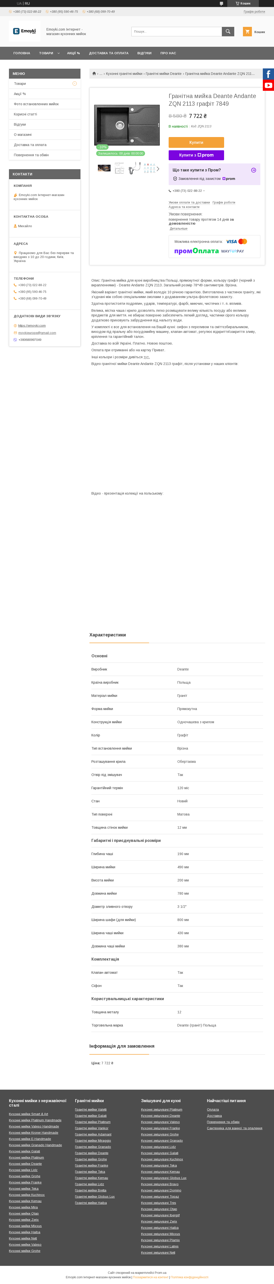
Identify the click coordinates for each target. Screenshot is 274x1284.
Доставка (214, 1116)
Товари (46, 53)
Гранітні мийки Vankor (91, 1128)
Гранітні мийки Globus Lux (95, 1196)
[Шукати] (228, 31)
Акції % (73, 53)
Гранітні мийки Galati (91, 1116)
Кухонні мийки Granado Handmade (35, 1145)
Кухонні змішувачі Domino (161, 1190)
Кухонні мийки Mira (23, 1207)
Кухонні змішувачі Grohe (160, 1134)
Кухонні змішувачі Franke (160, 1128)
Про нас (168, 53)
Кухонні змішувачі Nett (158, 1252)
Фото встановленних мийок (36, 104)
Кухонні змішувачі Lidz (158, 1147)
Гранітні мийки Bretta (90, 1190)
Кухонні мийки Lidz (23, 1170)
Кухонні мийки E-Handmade (30, 1139)
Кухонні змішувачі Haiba (160, 1228)
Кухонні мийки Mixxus (25, 1226)
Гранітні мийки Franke (91, 1165)
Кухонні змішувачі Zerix (159, 1221)
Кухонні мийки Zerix (24, 1220)
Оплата (213, 1109)
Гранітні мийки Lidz (89, 1184)
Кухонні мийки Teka (24, 1188)
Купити (196, 142)
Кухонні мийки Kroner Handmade (33, 1132)
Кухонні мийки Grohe (24, 1176)
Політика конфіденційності (189, 1277)
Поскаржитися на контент (150, 1277)
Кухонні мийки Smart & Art (28, 1114)
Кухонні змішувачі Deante (160, 1116)
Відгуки (144, 53)
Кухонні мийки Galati (24, 1151)
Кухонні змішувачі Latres (160, 1246)
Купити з (196, 155)
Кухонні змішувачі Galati (159, 1153)
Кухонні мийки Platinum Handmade (35, 1120)
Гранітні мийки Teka (90, 1172)
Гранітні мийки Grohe (91, 1159)
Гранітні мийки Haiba (91, 1203)
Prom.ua (160, 1273)
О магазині (23, 135)
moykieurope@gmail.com (37, 333)
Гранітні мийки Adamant (93, 1134)
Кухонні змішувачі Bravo (160, 1184)
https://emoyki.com (32, 325)
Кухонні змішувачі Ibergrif (160, 1215)
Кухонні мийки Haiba (24, 1232)
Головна (21, 53)
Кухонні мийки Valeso (25, 1244)
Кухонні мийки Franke (25, 1182)
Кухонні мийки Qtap (24, 1213)
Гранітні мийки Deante (164, 74)
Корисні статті (25, 114)
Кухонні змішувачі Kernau (160, 1172)
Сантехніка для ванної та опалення (234, 1128)
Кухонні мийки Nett (23, 1238)
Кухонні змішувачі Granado (162, 1140)
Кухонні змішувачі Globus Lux (164, 1178)
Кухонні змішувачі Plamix (160, 1240)
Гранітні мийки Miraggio (93, 1140)
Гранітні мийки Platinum (93, 1122)
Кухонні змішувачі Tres (158, 1203)
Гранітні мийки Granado (93, 1147)
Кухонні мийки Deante (25, 1164)
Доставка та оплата (108, 53)
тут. (147, 357)
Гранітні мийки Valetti (91, 1109)
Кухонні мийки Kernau (25, 1201)
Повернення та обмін (31, 155)
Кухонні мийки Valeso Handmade (34, 1126)
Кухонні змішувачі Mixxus (160, 1234)
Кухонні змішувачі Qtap (159, 1209)
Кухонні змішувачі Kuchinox (162, 1159)
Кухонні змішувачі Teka (159, 1165)
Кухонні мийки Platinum (26, 1157)
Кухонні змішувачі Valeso (160, 1122)
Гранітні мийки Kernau (91, 1178)
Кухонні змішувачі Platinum (161, 1109)
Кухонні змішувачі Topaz (160, 1196)
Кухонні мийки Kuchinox (27, 1195)
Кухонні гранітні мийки (124, 74)
